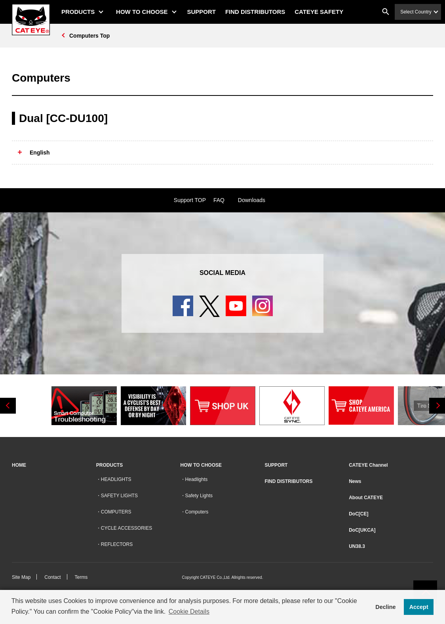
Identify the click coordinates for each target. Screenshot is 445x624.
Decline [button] (385, 607)
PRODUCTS (78, 11)
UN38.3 (357, 546)
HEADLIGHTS (116, 479)
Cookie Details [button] (189, 611)
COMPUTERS (116, 512)
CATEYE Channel (368, 465)
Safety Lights (199, 495)
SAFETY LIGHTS (119, 495)
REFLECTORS (117, 544)
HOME (19, 465)
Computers (197, 512)
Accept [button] (418, 607)
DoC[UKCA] (362, 530)
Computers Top (89, 35)
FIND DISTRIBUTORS (255, 11)
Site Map (21, 577)
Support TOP (190, 200)
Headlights (196, 479)
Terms (81, 577)
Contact (52, 577)
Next (437, 406)
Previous (8, 406)
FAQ (218, 200)
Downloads (251, 200)
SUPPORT (201, 11)
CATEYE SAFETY (319, 11)
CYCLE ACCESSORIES (126, 528)
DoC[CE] (358, 514)
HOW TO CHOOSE (142, 11)
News (355, 481)
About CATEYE (366, 497)
